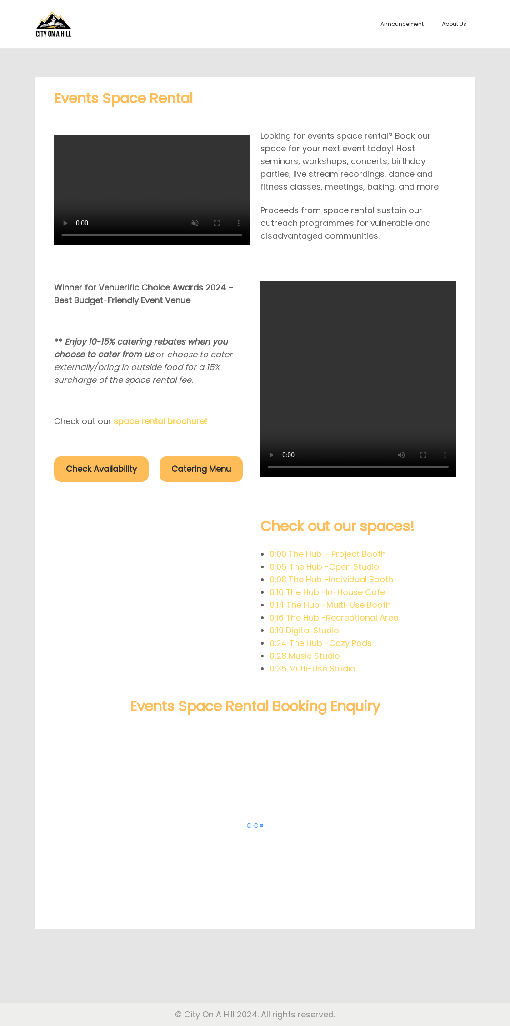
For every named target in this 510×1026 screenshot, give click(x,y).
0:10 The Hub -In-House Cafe (327, 592)
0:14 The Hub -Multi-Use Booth (330, 605)
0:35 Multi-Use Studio (312, 668)
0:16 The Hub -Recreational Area (334, 617)
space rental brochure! (160, 421)
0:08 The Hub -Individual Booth (331, 579)
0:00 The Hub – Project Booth (328, 554)
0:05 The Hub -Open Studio (324, 566)
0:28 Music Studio (305, 655)
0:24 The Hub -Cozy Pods (321, 643)
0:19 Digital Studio (304, 630)
